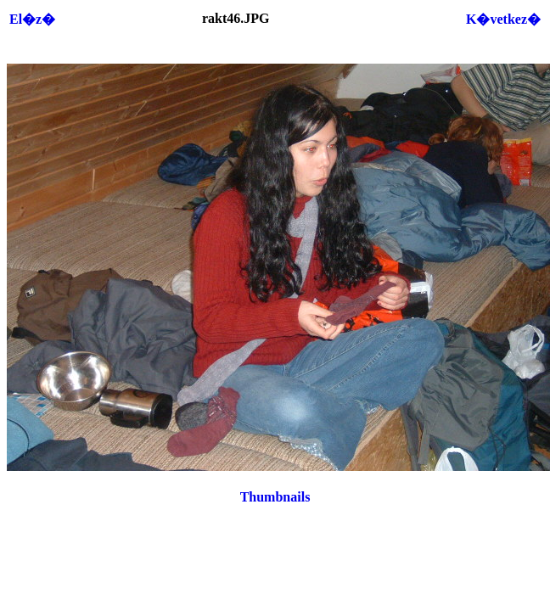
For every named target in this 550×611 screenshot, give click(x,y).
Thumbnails (275, 497)
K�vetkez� (503, 19)
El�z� (32, 19)
